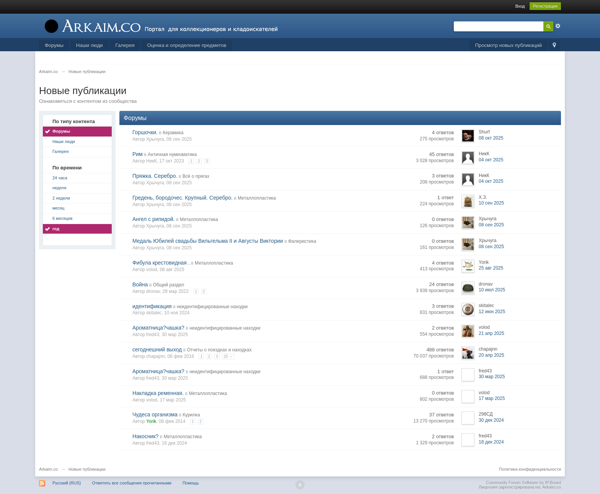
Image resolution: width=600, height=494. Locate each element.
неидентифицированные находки (212, 306)
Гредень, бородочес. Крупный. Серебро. (182, 198)
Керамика (173, 132)
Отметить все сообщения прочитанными (131, 483)
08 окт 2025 (491, 138)
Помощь (191, 483)
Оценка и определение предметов (186, 45)
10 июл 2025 (492, 289)
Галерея (125, 45)
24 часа (59, 178)
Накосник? (145, 436)
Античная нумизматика (172, 154)
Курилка (191, 415)
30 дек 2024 (491, 420)
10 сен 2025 (491, 203)
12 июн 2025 (492, 311)
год (55, 228)
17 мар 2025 (492, 398)
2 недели (61, 198)
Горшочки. (145, 132)
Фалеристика (302, 241)
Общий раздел (168, 285)
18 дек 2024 (491, 442)
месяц (58, 208)
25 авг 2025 (491, 268)
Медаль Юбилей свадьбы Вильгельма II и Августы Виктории (207, 241)
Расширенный (558, 26)
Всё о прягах (196, 176)
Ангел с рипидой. (153, 219)
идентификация (152, 306)
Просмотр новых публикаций (508, 45)
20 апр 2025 (491, 355)
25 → (228, 356)
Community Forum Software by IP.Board (523, 482)
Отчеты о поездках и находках (219, 350)
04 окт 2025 (491, 159)
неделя (59, 187)
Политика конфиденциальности (530, 469)
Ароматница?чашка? (158, 328)
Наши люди (89, 45)
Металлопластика (257, 198)
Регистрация (545, 6)
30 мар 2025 (492, 376)
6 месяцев (62, 218)
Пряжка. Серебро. (154, 176)
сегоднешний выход (157, 349)
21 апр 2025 (491, 333)
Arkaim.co (48, 469)
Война (140, 284)
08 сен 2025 (491, 224)
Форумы (54, 45)
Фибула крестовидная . (161, 263)
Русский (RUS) (66, 483)
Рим (137, 154)
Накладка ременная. (158, 393)
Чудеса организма (155, 414)
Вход (520, 6)
